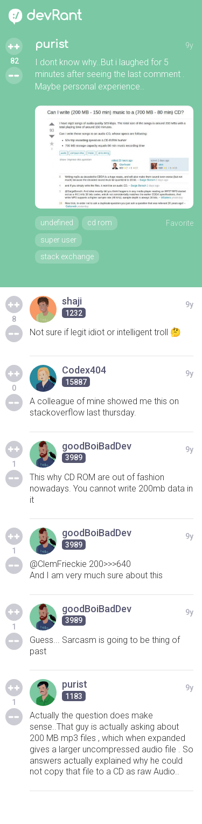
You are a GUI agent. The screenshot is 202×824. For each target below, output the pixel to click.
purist (51, 44)
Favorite (179, 223)
